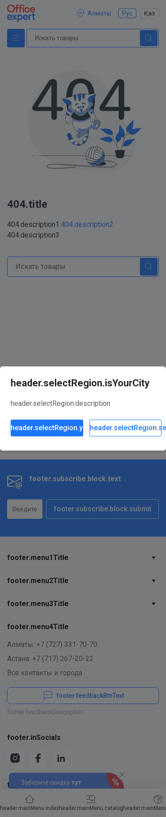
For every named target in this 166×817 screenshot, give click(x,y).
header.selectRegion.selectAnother (126, 428)
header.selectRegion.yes (47, 428)
